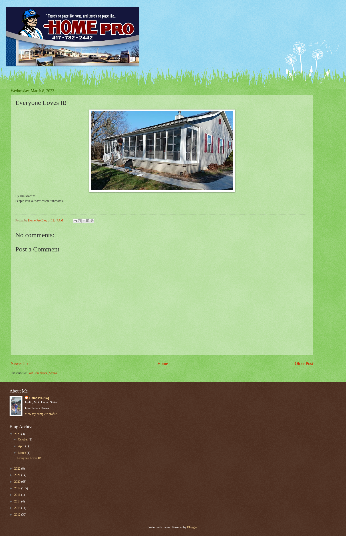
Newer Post (21, 363)
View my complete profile (41, 414)
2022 (17, 468)
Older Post (304, 363)
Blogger (192, 527)
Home (162, 363)
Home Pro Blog (39, 398)
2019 (17, 488)
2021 (17, 475)
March (22, 452)
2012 (17, 514)
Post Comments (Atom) (42, 373)
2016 (17, 494)
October (23, 439)
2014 (17, 501)
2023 (17, 434)
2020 (17, 481)
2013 (17, 508)
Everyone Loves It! (29, 458)
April (21, 446)
